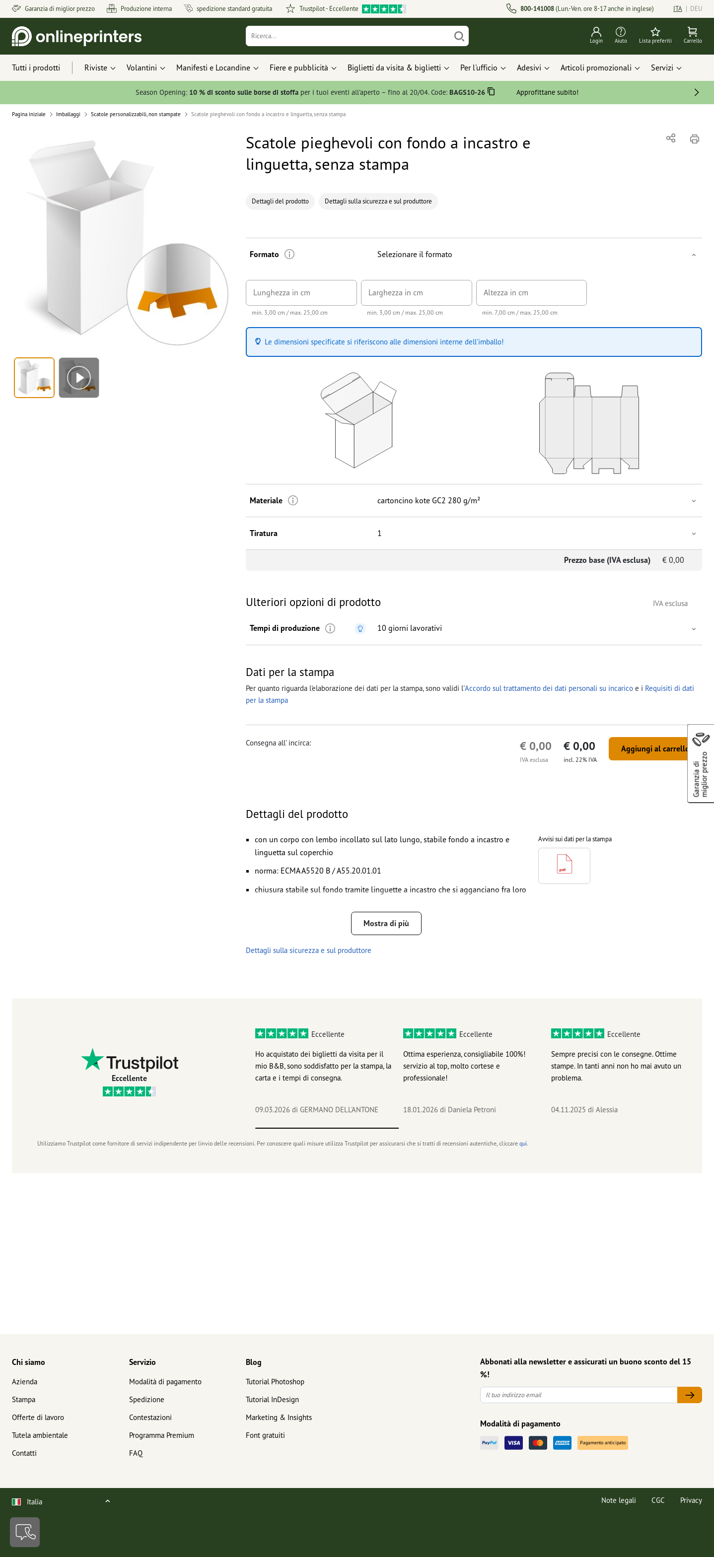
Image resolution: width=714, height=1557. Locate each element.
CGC (658, 1500)
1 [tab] (327, 1128)
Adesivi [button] (529, 67)
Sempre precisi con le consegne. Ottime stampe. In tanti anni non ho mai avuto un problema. (616, 1066)
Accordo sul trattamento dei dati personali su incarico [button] (548, 688)
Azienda (24, 1381)
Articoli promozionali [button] (596, 67)
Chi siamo (28, 1362)
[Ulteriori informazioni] (290, 254)
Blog (254, 1362)
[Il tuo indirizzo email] (579, 1395)
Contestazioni (150, 1417)
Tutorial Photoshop (275, 1381)
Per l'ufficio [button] (479, 67)
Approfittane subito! (547, 92)
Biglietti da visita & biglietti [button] (394, 67)
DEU (696, 8)
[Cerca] (459, 36)
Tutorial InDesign (272, 1399)
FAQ (136, 1453)
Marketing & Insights (279, 1417)
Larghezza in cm (395, 292)
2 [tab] (471, 1128)
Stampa (23, 1399)
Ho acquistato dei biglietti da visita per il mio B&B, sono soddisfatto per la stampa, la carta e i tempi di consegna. (323, 1066)
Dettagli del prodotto (280, 201)
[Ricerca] (348, 36)
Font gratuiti (265, 1435)
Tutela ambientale (40, 1435)
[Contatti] (25, 1532)
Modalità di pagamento (165, 1381)
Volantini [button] (142, 67)
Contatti (24, 1453)
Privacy (691, 1500)
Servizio (142, 1362)
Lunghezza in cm (281, 292)
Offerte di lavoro (38, 1417)
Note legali (618, 1500)
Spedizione (146, 1399)
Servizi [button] (662, 67)
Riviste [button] (95, 67)
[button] (123, 242)
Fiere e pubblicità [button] (299, 67)
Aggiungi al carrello (655, 748)
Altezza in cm (506, 292)
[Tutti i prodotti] (45, 68)
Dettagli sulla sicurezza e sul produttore (378, 201)
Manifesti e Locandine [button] (213, 67)
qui (523, 1143)
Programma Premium (161, 1435)
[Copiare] (491, 93)
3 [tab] (615, 1128)
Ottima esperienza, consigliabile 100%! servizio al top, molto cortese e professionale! (464, 1066)
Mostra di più (386, 923)
